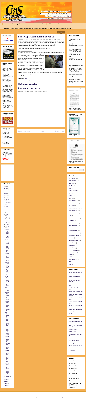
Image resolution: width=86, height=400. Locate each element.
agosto (7, 214)
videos (70, 228)
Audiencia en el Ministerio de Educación (7, 306)
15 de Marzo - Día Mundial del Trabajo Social (7, 281)
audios (70, 256)
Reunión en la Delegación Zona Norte (7, 257)
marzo (7, 226)
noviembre (8, 202)
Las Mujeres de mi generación (7, 331)
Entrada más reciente (24, 131)
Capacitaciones (32, 24)
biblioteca (71, 193)
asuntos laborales (73, 190)
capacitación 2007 (73, 259)
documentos (72, 183)
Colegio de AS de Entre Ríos (75, 291)
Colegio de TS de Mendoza (75, 309)
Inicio (42, 131)
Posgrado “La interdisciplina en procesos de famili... (7, 268)
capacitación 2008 (73, 200)
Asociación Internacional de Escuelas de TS (75, 322)
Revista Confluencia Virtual (75, 345)
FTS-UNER (71, 205)
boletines (71, 198)
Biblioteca (50, 24)
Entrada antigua (59, 131)
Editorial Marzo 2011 (7, 289)
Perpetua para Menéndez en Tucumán (7, 233)
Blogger (62, 396)
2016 (5, 186)
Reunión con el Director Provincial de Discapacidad (7, 368)
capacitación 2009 (73, 180)
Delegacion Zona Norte (74, 208)
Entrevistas (42, 24)
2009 (5, 381)
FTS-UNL (71, 238)
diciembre (7, 199)
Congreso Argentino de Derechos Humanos (7, 356)
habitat (70, 261)
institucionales (26, 80)
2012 (5, 195)
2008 (5, 383)
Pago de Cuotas (20, 24)
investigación (72, 245)
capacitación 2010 (73, 203)
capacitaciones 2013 (74, 210)
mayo (6, 222)
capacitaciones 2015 (74, 233)
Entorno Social (72, 331)
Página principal (8, 24)
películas (71, 264)
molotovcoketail (47, 396)
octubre (7, 206)
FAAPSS (71, 185)
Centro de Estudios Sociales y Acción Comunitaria (76, 326)
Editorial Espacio (73, 329)
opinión (70, 215)
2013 (5, 193)
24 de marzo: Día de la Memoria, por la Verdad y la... (7, 245)
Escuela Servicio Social (74, 218)
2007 (5, 385)
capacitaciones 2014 (74, 225)
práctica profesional (73, 250)
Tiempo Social (72, 348)
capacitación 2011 (73, 213)
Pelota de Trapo (72, 338)
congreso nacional (73, 230)
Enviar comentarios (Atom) (44, 136)
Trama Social (72, 350)
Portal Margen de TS (74, 340)
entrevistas (71, 220)
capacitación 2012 (73, 223)
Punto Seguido (72, 343)
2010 (5, 379)
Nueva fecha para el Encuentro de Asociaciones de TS (7, 319)
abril (6, 224)
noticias (31, 80)
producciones (72, 248)
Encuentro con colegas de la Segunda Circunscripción (7, 342)
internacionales (72, 243)
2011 (5, 197)
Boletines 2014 (60, 24)
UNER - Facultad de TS (74, 353)
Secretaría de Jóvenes (74, 235)
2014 (5, 191)
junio (6, 220)
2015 (5, 188)
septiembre (7, 211)
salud (70, 188)
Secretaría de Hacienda (74, 240)
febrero (7, 376)
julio (6, 218)
